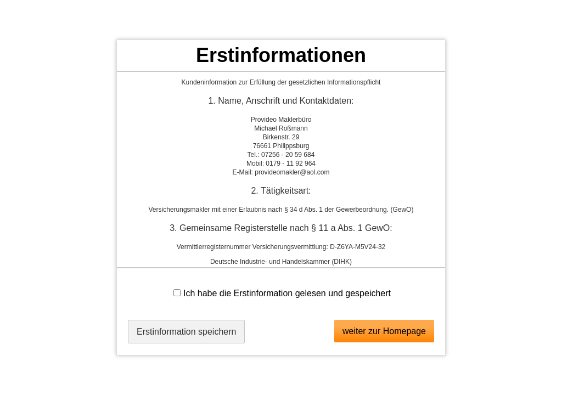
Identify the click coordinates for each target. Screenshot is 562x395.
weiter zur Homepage (384, 331)
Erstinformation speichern (186, 331)
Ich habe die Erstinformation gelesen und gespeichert (282, 293)
